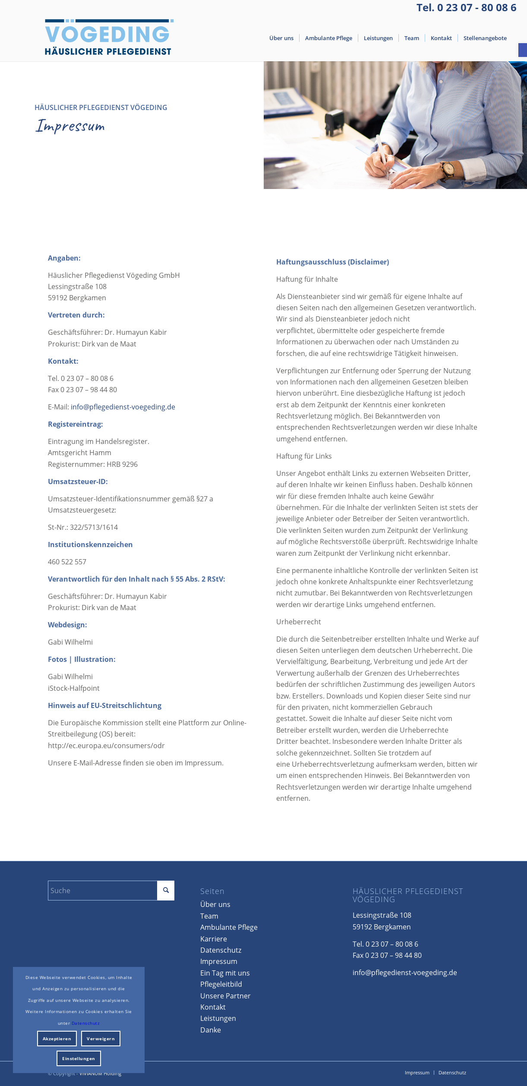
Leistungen (218, 1018)
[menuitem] (281, 38)
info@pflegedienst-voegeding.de (123, 413)
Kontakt (213, 1007)
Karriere (213, 939)
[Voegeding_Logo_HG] (109, 38)
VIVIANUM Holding (100, 1073)
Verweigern (101, 1039)
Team (209, 916)
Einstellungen (78, 1058)
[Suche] (111, 890)
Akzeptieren (57, 1039)
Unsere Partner (225, 996)
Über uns (215, 904)
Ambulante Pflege (229, 927)
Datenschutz (220, 950)
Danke (210, 1030)
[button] (522, 50)
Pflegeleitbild (221, 984)
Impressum (218, 961)
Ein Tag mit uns (225, 973)
